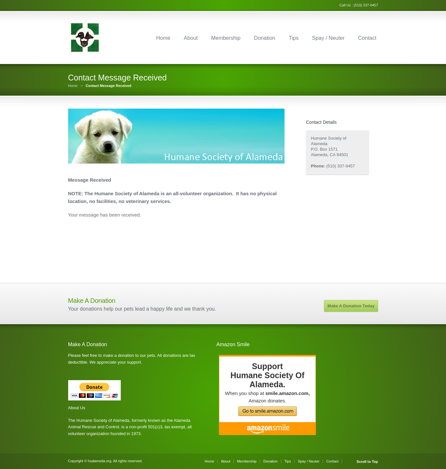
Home (163, 38)
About (191, 38)
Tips (294, 38)
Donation (264, 38)
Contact (367, 38)
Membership (226, 38)
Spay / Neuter (328, 38)
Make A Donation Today (350, 306)
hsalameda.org (99, 461)
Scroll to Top (367, 462)
